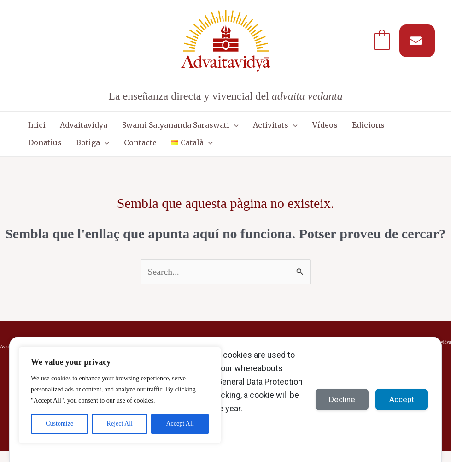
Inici (34, 127)
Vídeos (300, 127)
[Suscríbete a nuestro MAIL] (417, 40)
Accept (400, 398)
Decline (339, 398)
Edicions (338, 127)
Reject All (120, 423)
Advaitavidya (76, 127)
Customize (59, 423)
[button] (220, 128)
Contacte (84, 150)
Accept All (179, 423)
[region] (119, 395)
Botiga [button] (42, 151)
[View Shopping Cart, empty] (382, 41)
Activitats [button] (256, 128)
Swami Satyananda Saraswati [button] (167, 128)
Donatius (381, 127)
